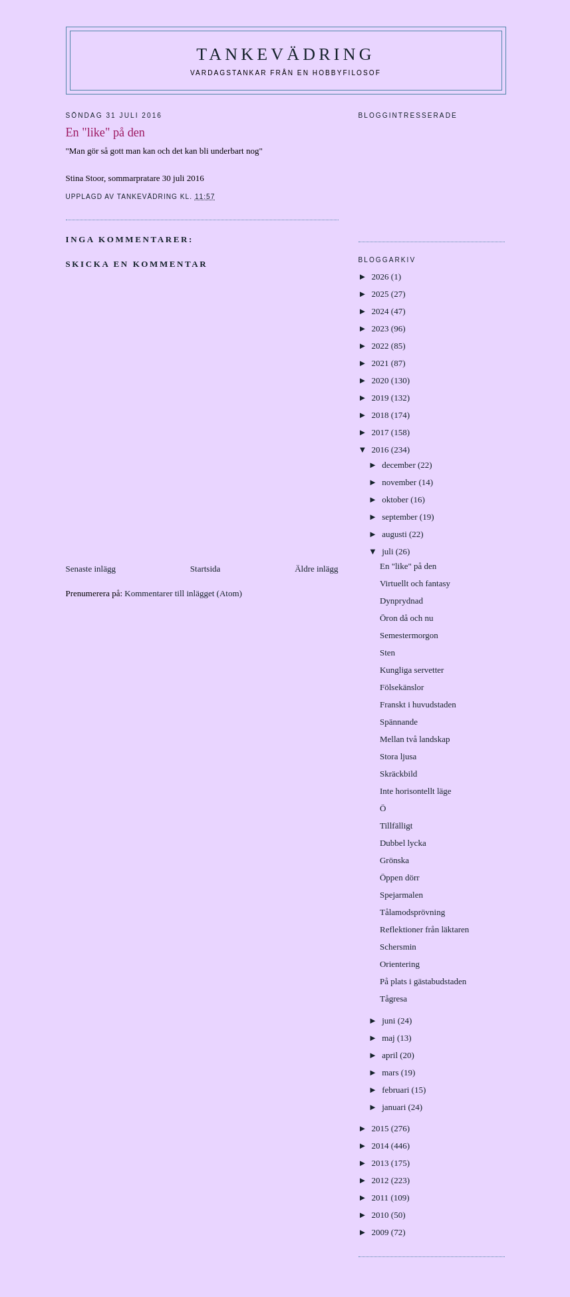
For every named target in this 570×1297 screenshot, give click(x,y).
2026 (381, 276)
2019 (381, 398)
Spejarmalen (401, 895)
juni (389, 1020)
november (400, 482)
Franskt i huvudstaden (418, 704)
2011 (381, 1198)
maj (389, 1038)
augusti (395, 534)
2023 (381, 328)
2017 (381, 432)
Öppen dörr (400, 877)
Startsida (205, 569)
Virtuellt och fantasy (415, 583)
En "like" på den (408, 566)
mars (391, 1072)
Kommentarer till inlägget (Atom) (183, 593)
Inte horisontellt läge (416, 791)
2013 (381, 1163)
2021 (381, 363)
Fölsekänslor (402, 687)
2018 (381, 415)
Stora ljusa (398, 756)
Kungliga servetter (412, 670)
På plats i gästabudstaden (423, 981)
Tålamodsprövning (412, 912)
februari (396, 1090)
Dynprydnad (401, 601)
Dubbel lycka (403, 843)
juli (389, 551)
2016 (381, 450)
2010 (381, 1215)
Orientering (400, 964)
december (400, 465)
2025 (381, 294)
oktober (396, 499)
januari (395, 1107)
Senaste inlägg (91, 569)
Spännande (399, 722)
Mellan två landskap (415, 739)
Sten (387, 652)
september (401, 517)
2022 (381, 346)
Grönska (394, 860)
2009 (381, 1232)
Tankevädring (285, 54)
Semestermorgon (409, 635)
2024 (381, 311)
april (391, 1055)
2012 (381, 1180)
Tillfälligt (396, 826)
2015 (381, 1128)
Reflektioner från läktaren (424, 929)
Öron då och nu (407, 618)
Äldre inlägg (316, 569)
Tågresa (393, 999)
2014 (381, 1146)
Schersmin (398, 947)
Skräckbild (398, 774)
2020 (381, 380)
